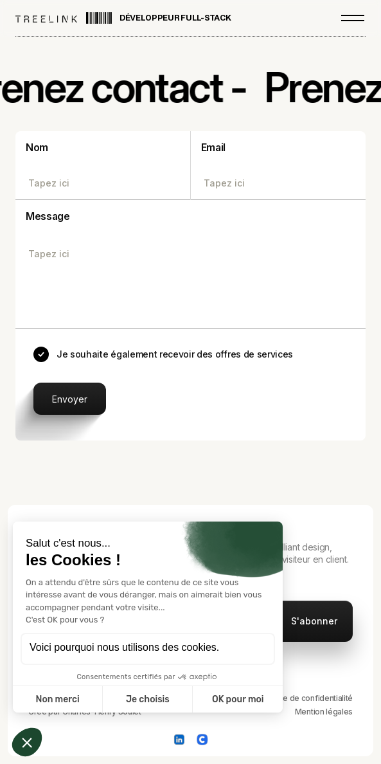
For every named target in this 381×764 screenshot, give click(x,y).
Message (48, 216)
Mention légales (324, 711)
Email (213, 147)
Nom (37, 147)
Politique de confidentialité (304, 698)
